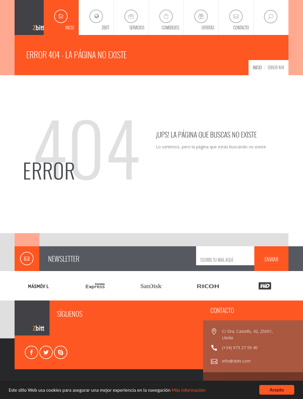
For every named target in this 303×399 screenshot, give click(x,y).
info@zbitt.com (236, 361)
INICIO (257, 67)
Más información (188, 390)
